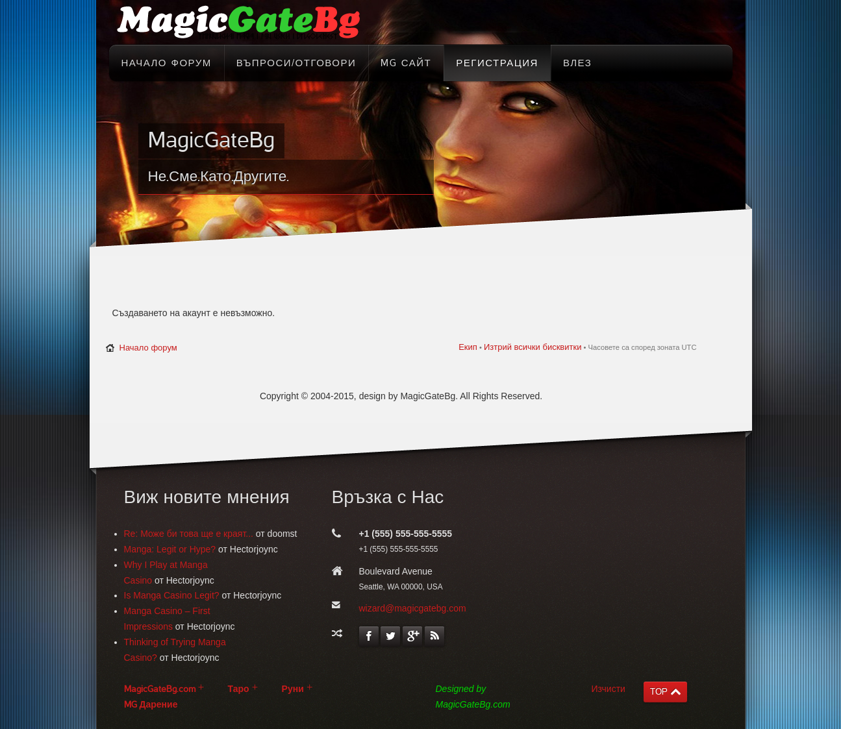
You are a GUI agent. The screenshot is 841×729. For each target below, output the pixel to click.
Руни (293, 689)
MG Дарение (151, 705)
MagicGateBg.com (159, 689)
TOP (659, 692)
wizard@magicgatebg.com (412, 608)
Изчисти (608, 689)
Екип (467, 347)
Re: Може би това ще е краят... (188, 533)
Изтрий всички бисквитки (532, 347)
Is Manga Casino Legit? (172, 595)
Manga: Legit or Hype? (170, 549)
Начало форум (148, 347)
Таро (238, 689)
